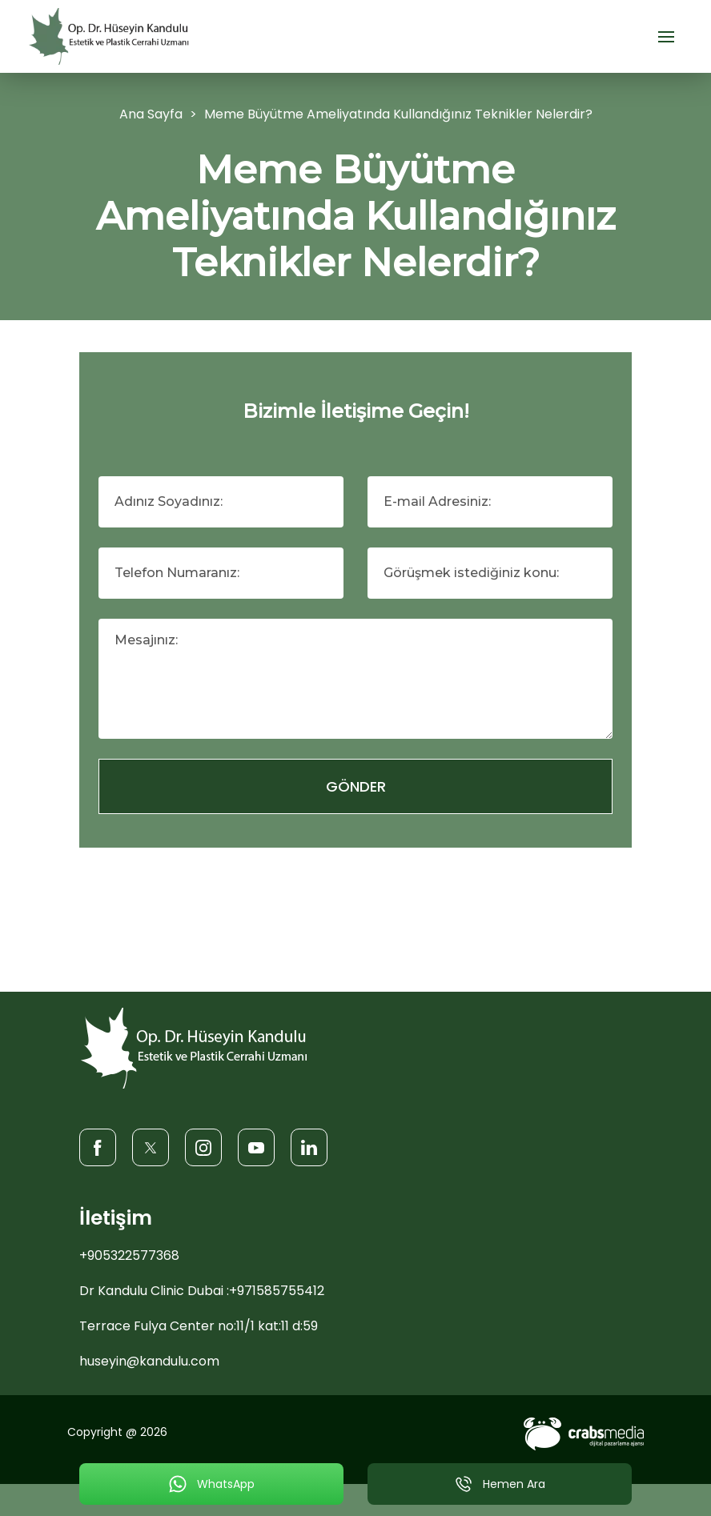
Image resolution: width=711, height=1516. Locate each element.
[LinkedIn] (309, 1146)
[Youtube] (256, 1146)
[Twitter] (150, 1146)
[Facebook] (97, 1146)
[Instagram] (203, 1146)
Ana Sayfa (151, 114)
